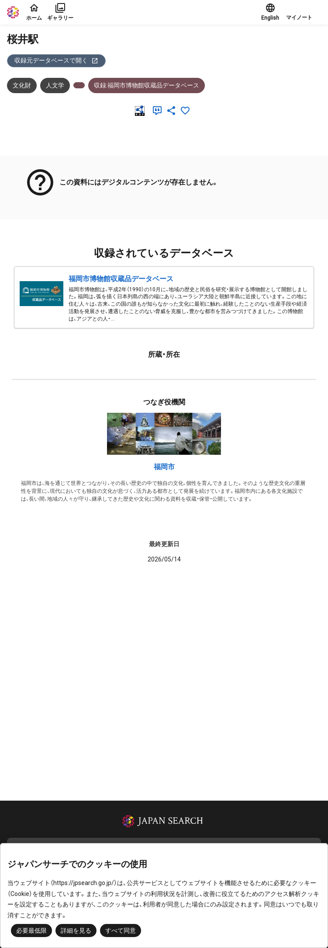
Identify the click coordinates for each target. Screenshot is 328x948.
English (270, 12)
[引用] (159, 111)
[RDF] (141, 111)
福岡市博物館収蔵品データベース (121, 279)
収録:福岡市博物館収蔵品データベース (146, 85)
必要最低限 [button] (31, 930)
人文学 (55, 85)
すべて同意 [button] (120, 930)
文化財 (22, 85)
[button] (303, 12)
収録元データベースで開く (56, 60)
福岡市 (164, 467)
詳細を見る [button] (76, 930)
